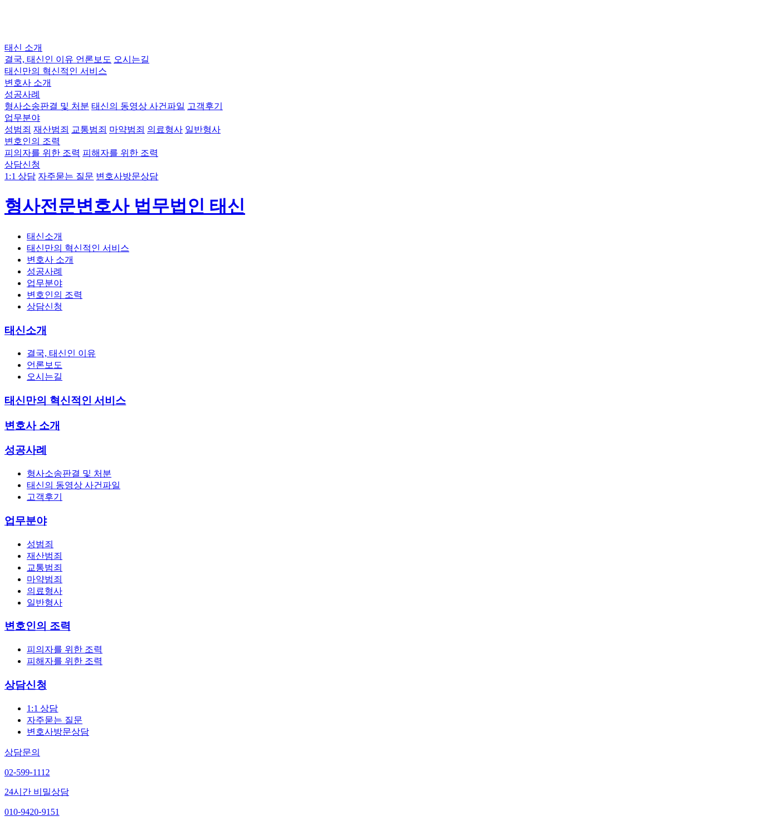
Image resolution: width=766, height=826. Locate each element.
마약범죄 (127, 129)
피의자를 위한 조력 (42, 153)
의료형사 (165, 129)
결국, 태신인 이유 (40, 59)
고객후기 (205, 106)
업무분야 (22, 117)
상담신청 (22, 164)
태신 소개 (23, 47)
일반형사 (203, 129)
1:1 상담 (20, 176)
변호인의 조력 (32, 141)
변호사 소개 (27, 82)
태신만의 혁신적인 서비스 (55, 71)
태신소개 (44, 236)
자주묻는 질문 (66, 176)
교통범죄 (89, 129)
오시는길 (131, 59)
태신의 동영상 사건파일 (138, 106)
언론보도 (93, 59)
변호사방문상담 (127, 176)
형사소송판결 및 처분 (46, 106)
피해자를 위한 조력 (120, 153)
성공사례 (22, 94)
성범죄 (17, 129)
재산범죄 (51, 129)
